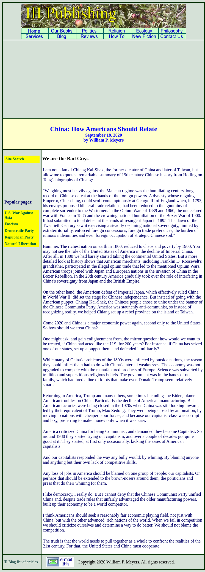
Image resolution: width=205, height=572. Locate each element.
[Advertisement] (104, 79)
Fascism (11, 224)
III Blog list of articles (21, 562)
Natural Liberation (20, 244)
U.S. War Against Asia (19, 215)
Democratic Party (19, 231)
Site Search (14, 159)
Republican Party (19, 237)
